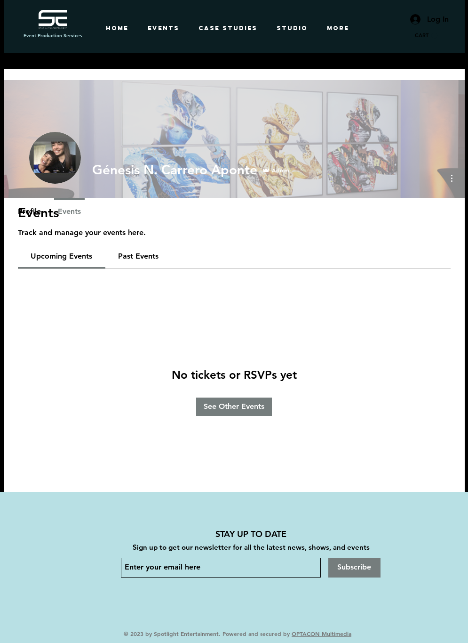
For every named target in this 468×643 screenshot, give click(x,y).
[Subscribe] (354, 568)
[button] (426, 36)
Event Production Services (53, 36)
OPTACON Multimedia (321, 633)
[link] (61, 256)
